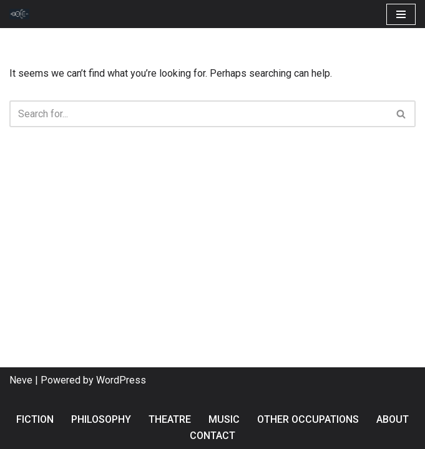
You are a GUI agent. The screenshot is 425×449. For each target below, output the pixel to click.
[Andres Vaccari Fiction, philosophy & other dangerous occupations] (22, 14)
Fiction (35, 419)
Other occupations (308, 419)
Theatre (170, 419)
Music (224, 419)
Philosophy (101, 419)
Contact (212, 436)
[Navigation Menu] (401, 14)
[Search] (198, 113)
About (392, 419)
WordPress (121, 380)
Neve (20, 380)
